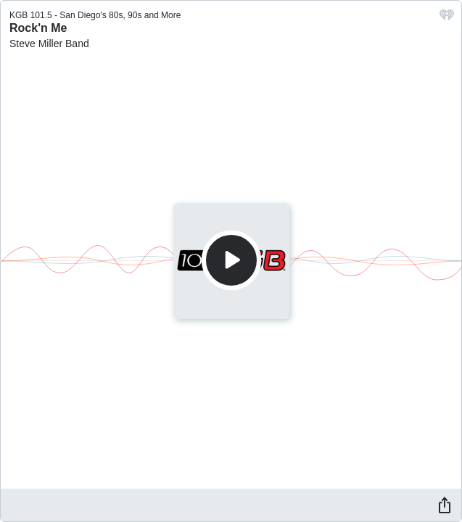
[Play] (231, 260)
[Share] (444, 504)
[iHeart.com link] (447, 18)
